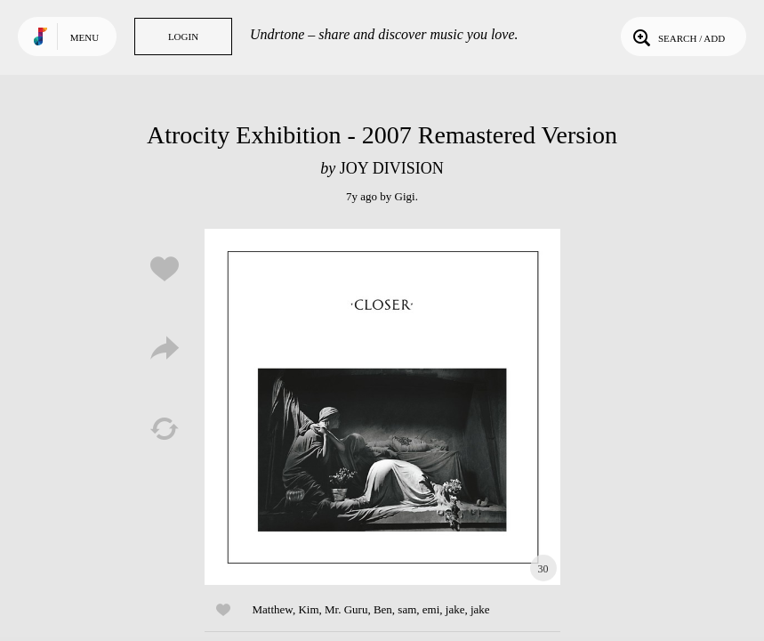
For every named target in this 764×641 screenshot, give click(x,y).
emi (431, 609)
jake (455, 609)
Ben (383, 609)
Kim (308, 609)
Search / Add (677, 36)
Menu (84, 37)
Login (183, 36)
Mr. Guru (346, 609)
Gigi (405, 196)
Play (382, 406)
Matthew (273, 609)
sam (407, 609)
